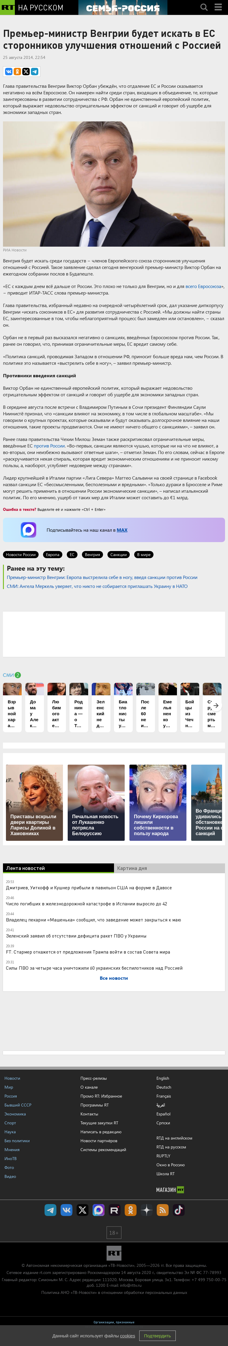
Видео (10, 1176)
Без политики (17, 1140)
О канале (89, 1087)
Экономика (15, 1114)
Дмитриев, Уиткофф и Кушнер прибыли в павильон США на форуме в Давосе (89, 887)
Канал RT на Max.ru (98, 1210)
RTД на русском (171, 1147)
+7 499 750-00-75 (209, 1279)
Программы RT (94, 1105)
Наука (10, 1131)
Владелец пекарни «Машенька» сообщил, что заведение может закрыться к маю (93, 919)
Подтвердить (157, 1335)
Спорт (10, 1123)
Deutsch (163, 1087)
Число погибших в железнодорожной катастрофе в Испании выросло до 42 (86, 903)
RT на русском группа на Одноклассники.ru (131, 1210)
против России (49, 445)
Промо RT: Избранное (101, 1096)
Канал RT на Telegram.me (50, 1210)
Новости (12, 1078)
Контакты (89, 1114)
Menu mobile (218, 2)
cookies (127, 1335)
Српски (163, 1123)
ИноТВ (10, 1158)
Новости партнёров (98, 1140)
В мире (144, 554)
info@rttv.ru (131, 1285)
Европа (52, 554)
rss (163, 1210)
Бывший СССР (17, 1105)
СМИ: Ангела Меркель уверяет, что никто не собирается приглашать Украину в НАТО (97, 586)
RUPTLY (163, 1156)
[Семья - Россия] (122, 7)
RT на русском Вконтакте (66, 1210)
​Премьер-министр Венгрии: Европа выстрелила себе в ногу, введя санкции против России (102, 577)
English (162, 1078)
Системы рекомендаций (103, 1149)
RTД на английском (174, 1138)
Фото (9, 1167)
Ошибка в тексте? (19, 509)
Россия (10, 1096)
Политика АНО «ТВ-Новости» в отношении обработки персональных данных (114, 1292)
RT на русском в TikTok (179, 1210)
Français (163, 1096)
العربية (160, 1105)
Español (163, 1114)
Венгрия (92, 554)
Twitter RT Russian (82, 1210)
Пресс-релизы (93, 1078)
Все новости (114, 978)
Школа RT (165, 1173)
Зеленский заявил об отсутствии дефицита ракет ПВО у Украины (76, 935)
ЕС (72, 554)
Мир (8, 1087)
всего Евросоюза (203, 286)
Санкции (118, 554)
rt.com (45, 1272)
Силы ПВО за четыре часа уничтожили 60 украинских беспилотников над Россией (94, 968)
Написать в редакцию (100, 1131)
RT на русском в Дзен (147, 1210)
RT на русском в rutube (115, 1210)
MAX (122, 530)
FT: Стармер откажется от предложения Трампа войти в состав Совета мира (88, 952)
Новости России (21, 554)
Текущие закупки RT (99, 1123)
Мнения (12, 1149)
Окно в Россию (170, 1164)
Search (204, 2)
